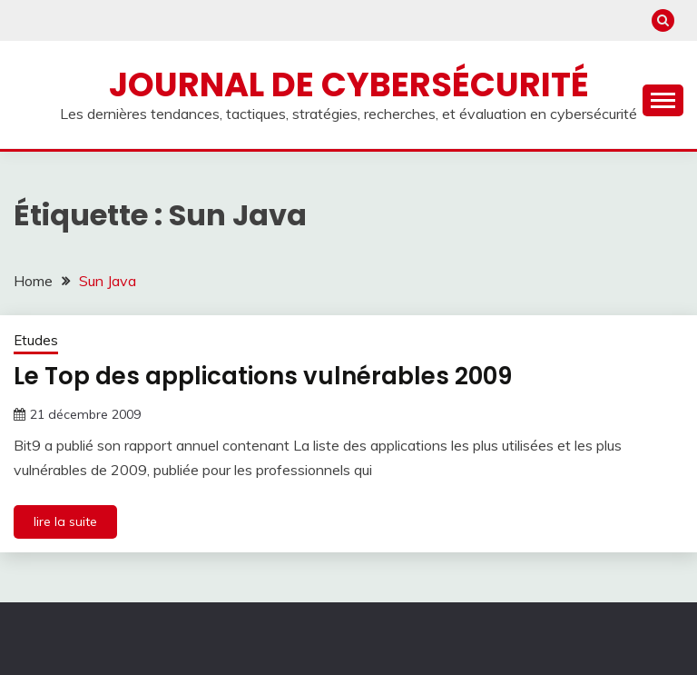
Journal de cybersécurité (349, 84)
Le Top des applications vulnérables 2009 (263, 376)
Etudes (36, 340)
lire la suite (65, 521)
